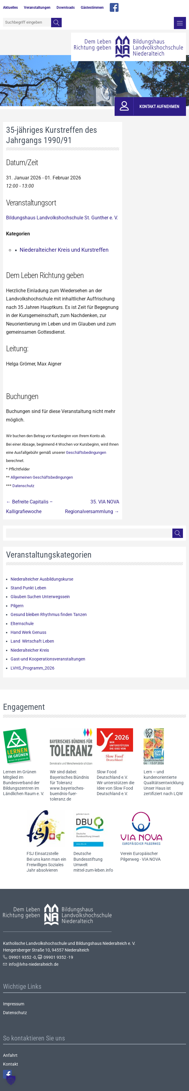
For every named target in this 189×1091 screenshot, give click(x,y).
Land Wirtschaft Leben (32, 641)
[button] (11, 1080)
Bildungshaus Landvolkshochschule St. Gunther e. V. (62, 218)
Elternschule (22, 623)
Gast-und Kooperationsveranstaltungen (48, 659)
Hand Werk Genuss (28, 632)
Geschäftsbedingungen (86, 452)
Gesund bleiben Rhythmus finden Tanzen (49, 614)
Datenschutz (23, 485)
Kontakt (10, 1064)
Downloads (66, 7)
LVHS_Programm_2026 (32, 668)
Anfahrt (10, 1055)
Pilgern (17, 605)
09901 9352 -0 (22, 957)
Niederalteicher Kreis (30, 650)
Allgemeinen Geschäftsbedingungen (42, 477)
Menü (180, 23)
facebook (114, 7)
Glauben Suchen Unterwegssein (40, 596)
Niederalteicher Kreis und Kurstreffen (64, 250)
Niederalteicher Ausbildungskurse (42, 579)
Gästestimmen (92, 7)
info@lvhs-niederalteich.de (33, 964)
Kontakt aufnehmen (159, 106)
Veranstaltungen (37, 7)
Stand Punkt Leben (28, 587)
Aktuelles (10, 7)
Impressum (13, 1003)
